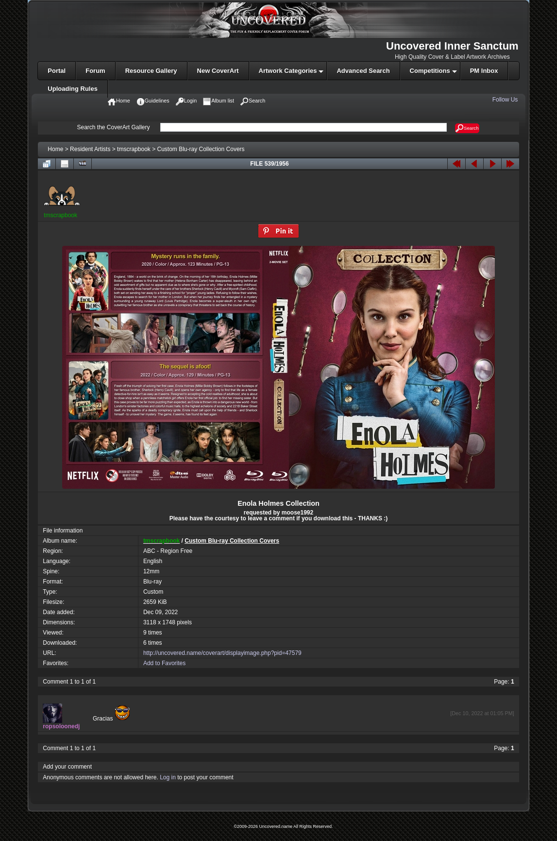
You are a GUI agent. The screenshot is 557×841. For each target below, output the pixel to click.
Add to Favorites (164, 663)
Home (55, 149)
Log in (168, 777)
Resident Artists (90, 149)
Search (467, 128)
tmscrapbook (134, 149)
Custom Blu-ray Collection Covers (201, 149)
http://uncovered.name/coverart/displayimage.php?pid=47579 (222, 653)
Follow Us (506, 99)
